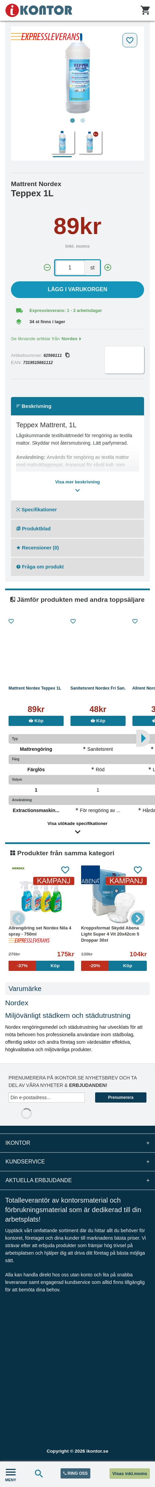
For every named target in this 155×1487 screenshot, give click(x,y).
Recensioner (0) (37, 547)
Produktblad (33, 528)
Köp (36, 720)
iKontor (77, 1143)
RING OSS (75, 1473)
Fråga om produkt (40, 566)
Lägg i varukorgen (77, 289)
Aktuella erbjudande (77, 1180)
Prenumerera (120, 1097)
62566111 (56, 355)
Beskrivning (33, 406)
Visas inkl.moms (129, 1473)
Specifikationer (36, 509)
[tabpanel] (77, 72)
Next (137, 918)
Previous (18, 918)
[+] (107, 267)
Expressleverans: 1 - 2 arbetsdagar (65, 310)
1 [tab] (72, 120)
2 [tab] (82, 120)
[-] (47, 267)
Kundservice (77, 1162)
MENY (10, 1474)
